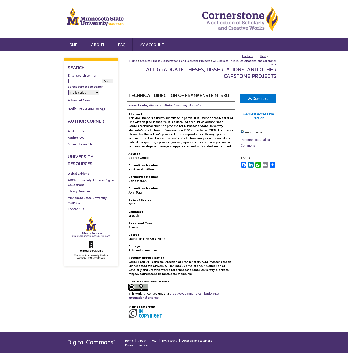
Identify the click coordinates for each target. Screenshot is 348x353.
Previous (247, 56)
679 (273, 64)
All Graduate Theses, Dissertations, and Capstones (244, 61)
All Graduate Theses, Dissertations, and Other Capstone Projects (211, 73)
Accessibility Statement (197, 341)
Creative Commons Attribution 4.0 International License (173, 295)
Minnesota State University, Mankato (87, 200)
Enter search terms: (82, 75)
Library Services (79, 191)
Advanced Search (80, 100)
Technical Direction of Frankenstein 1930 (178, 95)
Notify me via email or (86, 108)
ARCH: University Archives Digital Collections (91, 182)
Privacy (129, 345)
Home (133, 61)
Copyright (143, 345)
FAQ (154, 341)
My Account (169, 341)
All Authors (76, 131)
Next (263, 56)
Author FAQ (76, 137)
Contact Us (76, 209)
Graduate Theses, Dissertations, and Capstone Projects (175, 61)
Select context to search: (86, 86)
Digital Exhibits (78, 173)
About (142, 341)
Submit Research (80, 144)
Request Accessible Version (258, 116)
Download (258, 98)
